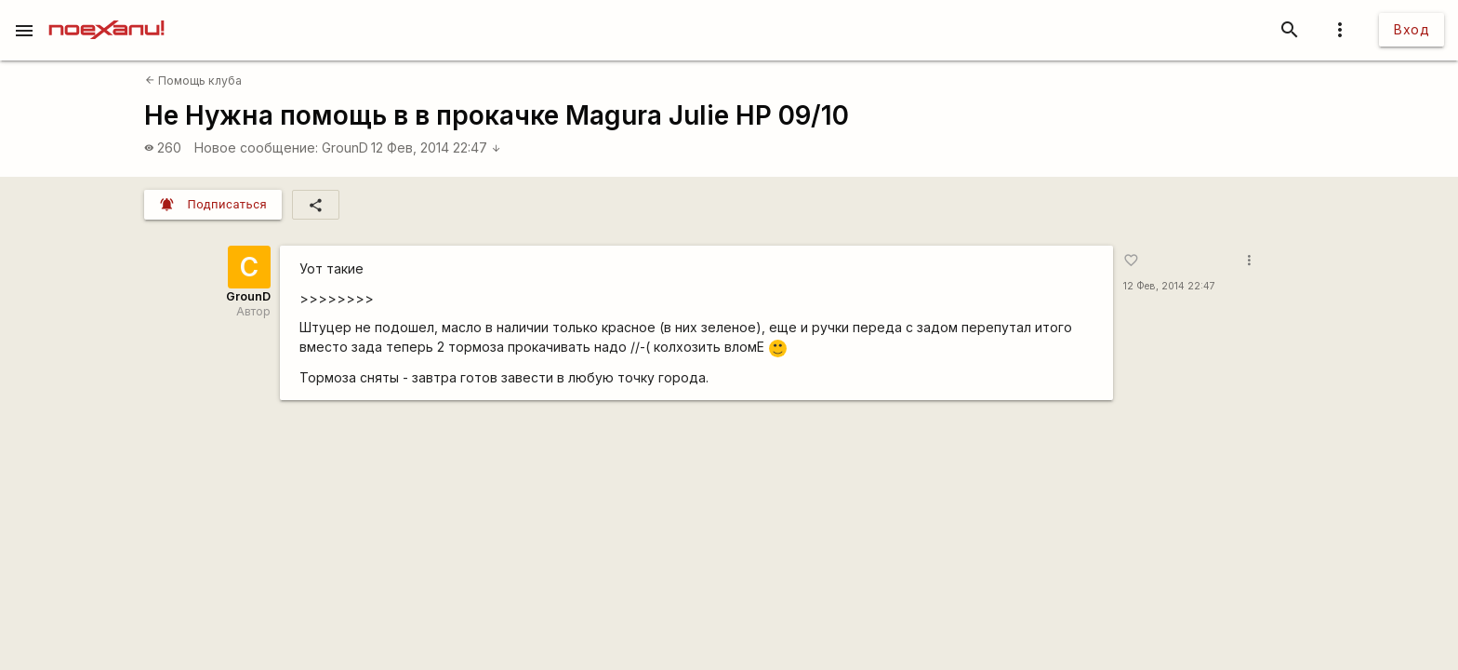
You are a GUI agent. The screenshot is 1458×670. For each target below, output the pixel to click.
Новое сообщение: (256, 147)
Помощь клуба (193, 80)
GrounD (345, 147)
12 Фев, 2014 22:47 (436, 147)
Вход (1411, 29)
